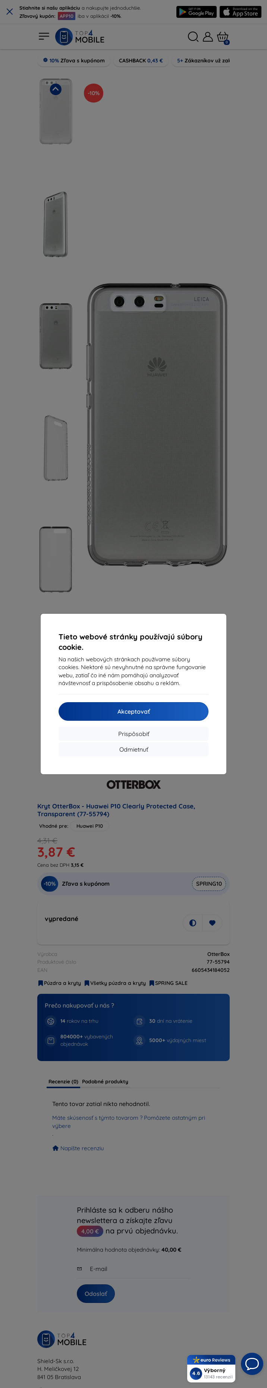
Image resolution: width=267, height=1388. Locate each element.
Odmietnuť (133, 749)
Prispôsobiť (133, 733)
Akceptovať (133, 711)
